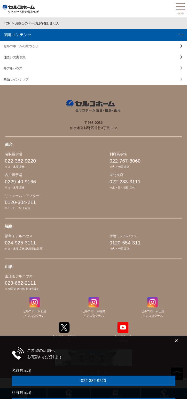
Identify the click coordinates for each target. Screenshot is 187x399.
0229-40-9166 (20, 181)
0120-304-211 (20, 202)
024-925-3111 (20, 242)
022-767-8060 (124, 161)
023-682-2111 (20, 283)
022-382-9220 (20, 161)
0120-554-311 (124, 242)
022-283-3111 (124, 181)
